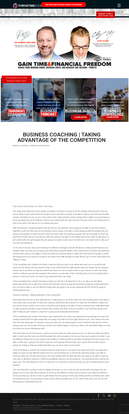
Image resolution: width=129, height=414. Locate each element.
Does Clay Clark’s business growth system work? (63, 5)
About (67, 404)
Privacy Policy (28, 404)
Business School (80, 111)
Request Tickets (105, 5)
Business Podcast (48, 112)
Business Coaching (17, 112)
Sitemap (16, 404)
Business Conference (112, 112)
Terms (59, 404)
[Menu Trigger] (119, 5)
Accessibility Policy (45, 404)
